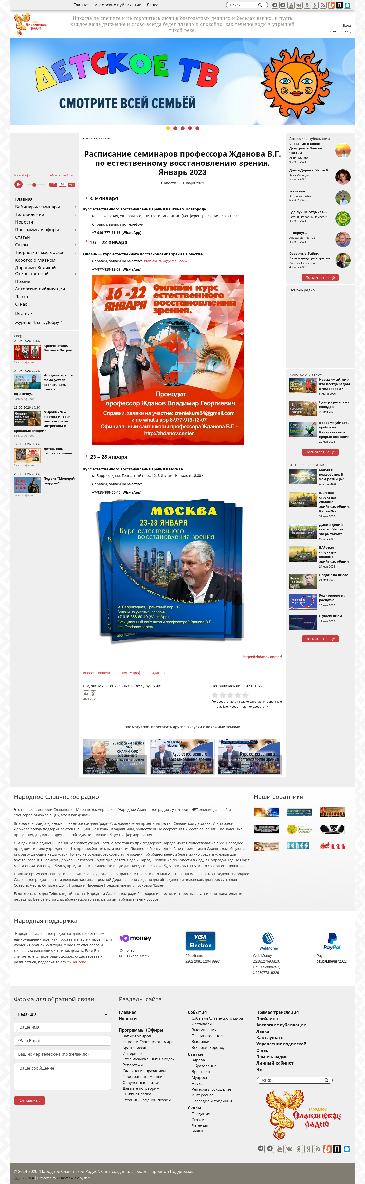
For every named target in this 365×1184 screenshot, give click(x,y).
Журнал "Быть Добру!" (38, 322)
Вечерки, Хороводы (217, 1047)
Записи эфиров (137, 1036)
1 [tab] (168, 128)
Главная (82, 5)
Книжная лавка (137, 1094)
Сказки (205, 1120)
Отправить (30, 1100)
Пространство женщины (145, 1077)
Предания (208, 1114)
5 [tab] (197, 128)
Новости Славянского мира (148, 1042)
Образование (211, 1066)
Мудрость (208, 1078)
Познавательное (214, 1036)
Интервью (132, 1054)
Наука (204, 1084)
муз (71, 184)
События (204, 1012)
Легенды (207, 1125)
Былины (207, 1131)
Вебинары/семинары (37, 206)
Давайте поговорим (141, 1088)
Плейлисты (283, 1019)
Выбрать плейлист (62, 175)
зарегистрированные (266, 701)
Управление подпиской (296, 1044)
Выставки (208, 1042)
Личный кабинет (289, 1063)
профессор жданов (148, 673)
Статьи (22, 237)
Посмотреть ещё (320, 278)
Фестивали (209, 1024)
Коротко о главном (35, 260)
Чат (333, 32)
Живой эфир (23, 175)
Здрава (205, 1060)
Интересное (210, 1095)
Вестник (24, 313)
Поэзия (22, 281)
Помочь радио (302, 290)
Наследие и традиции (219, 1101)
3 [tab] (183, 128)
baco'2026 (24, 1174)
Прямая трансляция (292, 1012)
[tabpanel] (182, 81)
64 (62, 184)
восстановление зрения (106, 673)
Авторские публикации (118, 5)
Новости (24, 222)
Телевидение (29, 214)
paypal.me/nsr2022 (332, 961)
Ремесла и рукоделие (219, 1089)
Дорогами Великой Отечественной (35, 270)
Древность (209, 1072)
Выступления (211, 1030)
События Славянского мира (224, 1018)
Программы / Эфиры (141, 1030)
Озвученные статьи (141, 1082)
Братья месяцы (136, 1048)
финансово (76, 962)
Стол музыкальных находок (149, 1059)
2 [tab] (175, 128)
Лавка (152, 5)
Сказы (21, 245)
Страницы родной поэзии (147, 1100)
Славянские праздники (144, 1071)
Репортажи (133, 1065)
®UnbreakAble (68, 1174)
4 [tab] (190, 128)
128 (53, 184)
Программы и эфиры (37, 229)
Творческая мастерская (39, 252)
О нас (21, 304)
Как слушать (284, 1038)
